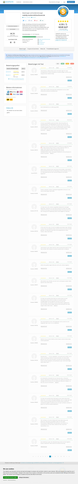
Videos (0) (42, 49)
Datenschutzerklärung (11, 480)
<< (33, 456)
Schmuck (33, 17)
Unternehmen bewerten (12, 26)
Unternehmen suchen (27, 2)
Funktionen (18, 2)
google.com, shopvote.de (61, 40)
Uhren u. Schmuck (26, 17)
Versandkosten (41, 44)
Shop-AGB (40, 40)
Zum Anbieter (12, 29)
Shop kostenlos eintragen (54, 2)
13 (63, 456)
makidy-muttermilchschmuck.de (44, 39)
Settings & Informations (24, 477)
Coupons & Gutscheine (33, 49)
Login (64, 2)
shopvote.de (9, 71)
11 (58, 456)
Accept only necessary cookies (10, 477)
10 (55, 456)
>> (69, 456)
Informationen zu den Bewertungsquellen (16, 78)
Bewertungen (22, 49)
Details (57, 67)
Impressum (5, 480)
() (68, 77)
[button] (25, 21)
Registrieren (71, 2)
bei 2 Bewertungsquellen (63, 30)
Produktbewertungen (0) (53, 49)
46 (57, 63)
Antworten (69, 80)
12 (61, 456)
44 (62, 63)
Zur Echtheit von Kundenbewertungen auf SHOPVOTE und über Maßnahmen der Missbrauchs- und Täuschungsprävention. (36, 57)
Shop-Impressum (42, 42)
